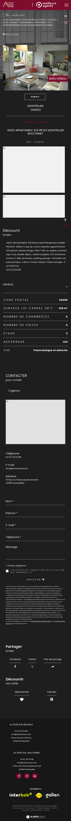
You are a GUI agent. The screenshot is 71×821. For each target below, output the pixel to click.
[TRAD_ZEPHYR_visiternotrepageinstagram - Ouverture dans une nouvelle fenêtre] (27, 776)
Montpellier (25, 22)
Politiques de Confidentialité (41, 621)
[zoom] (34, 148)
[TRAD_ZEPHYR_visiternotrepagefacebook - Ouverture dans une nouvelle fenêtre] (19, 776)
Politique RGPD (36, 810)
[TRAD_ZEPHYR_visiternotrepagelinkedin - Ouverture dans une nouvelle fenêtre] (35, 776)
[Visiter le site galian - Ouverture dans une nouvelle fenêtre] (52, 795)
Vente (5, 22)
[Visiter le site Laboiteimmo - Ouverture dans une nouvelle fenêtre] (35, 815)
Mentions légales (43, 808)
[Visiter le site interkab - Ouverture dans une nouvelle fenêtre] (21, 795)
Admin (54, 808)
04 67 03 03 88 (13, 457)
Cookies (47, 810)
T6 (50, 22)
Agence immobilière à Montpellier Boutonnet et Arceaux (29, 20)
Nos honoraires (18, 808)
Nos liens (25, 810)
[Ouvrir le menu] (66, 5)
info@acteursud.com (17, 468)
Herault (14, 22)
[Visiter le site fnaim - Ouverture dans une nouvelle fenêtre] (39, 795)
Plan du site (30, 808)
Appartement (40, 22)
